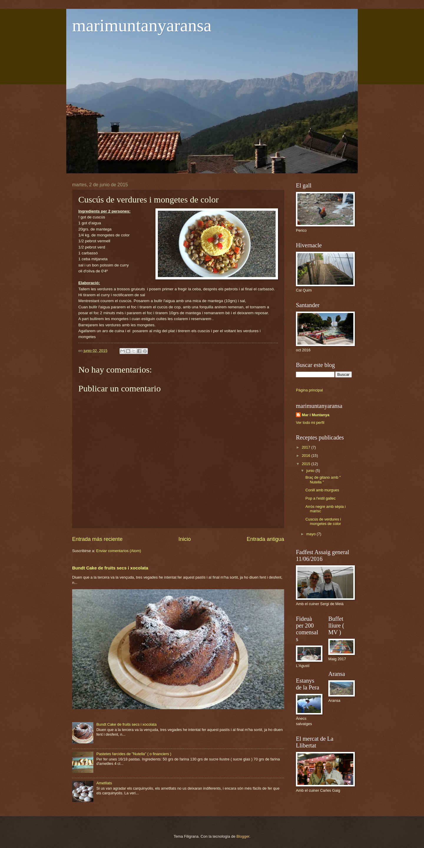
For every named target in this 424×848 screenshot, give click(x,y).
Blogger (242, 836)
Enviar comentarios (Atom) (118, 551)
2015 (306, 464)
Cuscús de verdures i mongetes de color (323, 521)
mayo (311, 534)
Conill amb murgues (322, 490)
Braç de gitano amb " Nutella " (323, 479)
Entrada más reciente (97, 539)
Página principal (309, 390)
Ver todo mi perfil (310, 422)
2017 (306, 447)
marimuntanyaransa (141, 25)
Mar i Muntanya (315, 415)
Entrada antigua (265, 539)
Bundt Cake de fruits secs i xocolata (110, 567)
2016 (306, 455)
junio (310, 470)
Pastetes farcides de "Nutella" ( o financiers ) (133, 754)
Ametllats (104, 783)
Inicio (184, 539)
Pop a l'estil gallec (320, 498)
